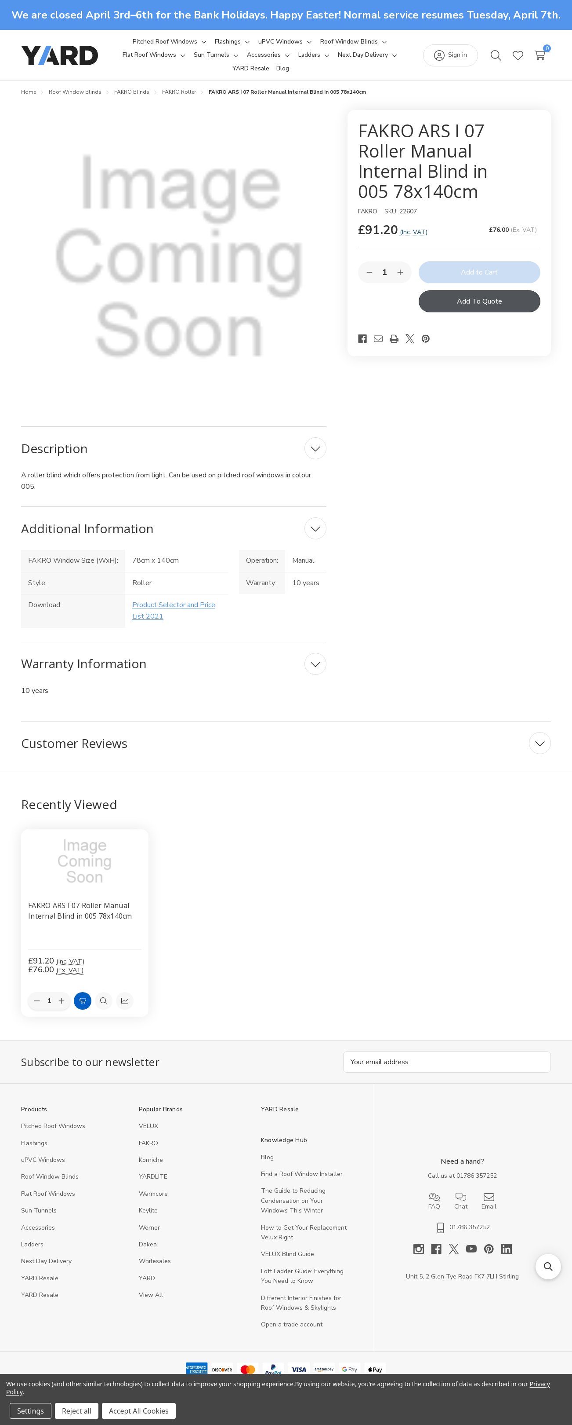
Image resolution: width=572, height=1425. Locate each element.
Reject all (76, 1411)
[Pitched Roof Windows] (165, 42)
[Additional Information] (173, 528)
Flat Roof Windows (48, 1194)
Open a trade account (291, 1325)
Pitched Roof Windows (53, 1126)
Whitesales (155, 1261)
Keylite (148, 1211)
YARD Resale (39, 1278)
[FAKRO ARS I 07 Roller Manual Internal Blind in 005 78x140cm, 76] (84, 861)
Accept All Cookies (139, 1411)
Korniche (151, 1160)
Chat (460, 1201)
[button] (548, 1266)
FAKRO (148, 1143)
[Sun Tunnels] (211, 55)
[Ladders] (309, 55)
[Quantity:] (49, 1001)
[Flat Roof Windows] (149, 55)
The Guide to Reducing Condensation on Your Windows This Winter (293, 1201)
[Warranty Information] (173, 664)
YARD (147, 1278)
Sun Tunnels (39, 1211)
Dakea (148, 1244)
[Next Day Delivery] (363, 55)
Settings (30, 1411)
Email (488, 1201)
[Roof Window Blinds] (349, 42)
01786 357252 (476, 1176)
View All (151, 1295)
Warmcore (153, 1194)
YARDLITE (153, 1177)
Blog (267, 1157)
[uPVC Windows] (280, 42)
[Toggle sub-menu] (202, 42)
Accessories (38, 1228)
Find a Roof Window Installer (302, 1174)
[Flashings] (228, 42)
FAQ (434, 1201)
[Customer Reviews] (286, 743)
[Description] (173, 448)
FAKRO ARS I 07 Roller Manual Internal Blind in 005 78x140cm (80, 911)
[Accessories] (264, 55)
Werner (149, 1228)
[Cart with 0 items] (540, 55)
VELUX (148, 1126)
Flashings (34, 1143)
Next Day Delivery (46, 1261)
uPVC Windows (43, 1160)
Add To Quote (479, 301)
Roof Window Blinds (50, 1177)
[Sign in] (450, 55)
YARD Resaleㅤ (39, 1295)
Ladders (32, 1244)
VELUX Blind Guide (287, 1254)
